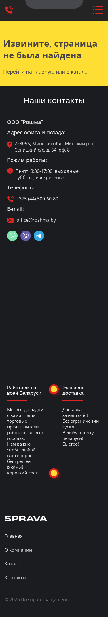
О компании (18, 550)
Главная (14, 536)
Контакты (15, 577)
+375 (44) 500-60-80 (37, 199)
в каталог (78, 71)
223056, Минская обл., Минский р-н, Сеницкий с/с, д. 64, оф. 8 (54, 146)
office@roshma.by (36, 220)
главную (43, 71)
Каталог (13, 563)
